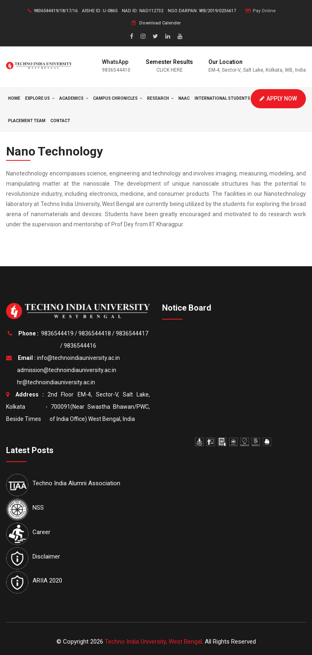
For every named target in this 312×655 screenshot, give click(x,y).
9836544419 (57, 333)
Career (41, 532)
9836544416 (80, 345)
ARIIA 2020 (47, 580)
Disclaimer (46, 556)
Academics (73, 98)
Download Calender (156, 23)
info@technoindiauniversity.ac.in (78, 358)
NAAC (184, 98)
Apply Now (278, 98)
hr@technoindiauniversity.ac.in (55, 382)
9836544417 (132, 333)
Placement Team (27, 120)
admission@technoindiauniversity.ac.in (65, 370)
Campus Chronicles (117, 98)
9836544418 (94, 333)
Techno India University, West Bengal (153, 641)
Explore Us (39, 98)
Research (160, 98)
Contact (60, 120)
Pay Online (261, 10)
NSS (38, 507)
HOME (14, 98)
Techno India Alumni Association (76, 483)
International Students (225, 98)
